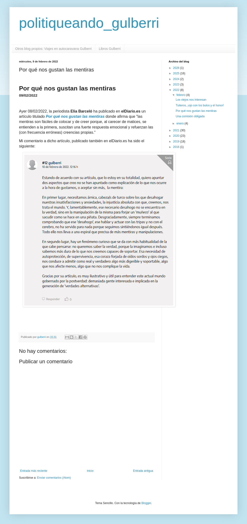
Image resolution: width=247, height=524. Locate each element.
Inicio (90, 470)
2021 (176, 130)
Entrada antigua (143, 470)
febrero (181, 95)
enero (180, 123)
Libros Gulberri (110, 49)
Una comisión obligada (190, 116)
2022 (176, 90)
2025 (176, 73)
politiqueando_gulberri (89, 23)
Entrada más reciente (33, 470)
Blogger (146, 503)
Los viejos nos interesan (191, 99)
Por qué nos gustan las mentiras (196, 111)
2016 (176, 147)
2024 (176, 79)
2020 (176, 135)
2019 (176, 141)
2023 (176, 84)
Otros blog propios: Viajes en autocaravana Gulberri (53, 49)
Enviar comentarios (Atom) (54, 477)
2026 (176, 68)
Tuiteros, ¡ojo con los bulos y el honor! (200, 105)
